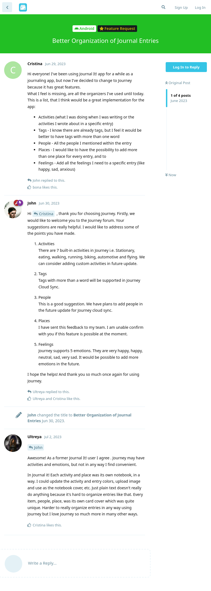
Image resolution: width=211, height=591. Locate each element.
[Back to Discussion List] (7, 7)
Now (170, 174)
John (38, 447)
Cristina (46, 213)
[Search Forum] (163, 7)
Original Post (177, 82)
